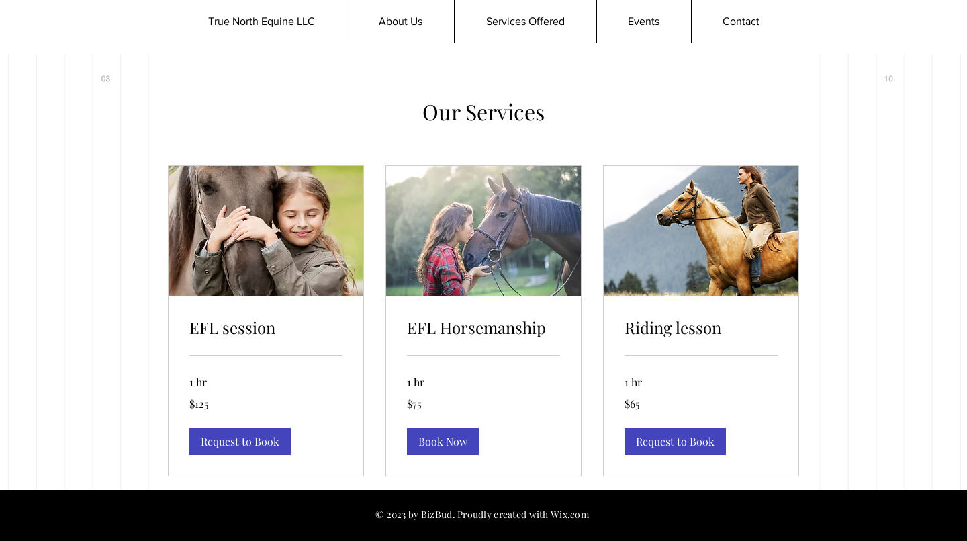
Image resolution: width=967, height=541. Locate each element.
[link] (265, 328)
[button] (240, 441)
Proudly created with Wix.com (523, 514)
